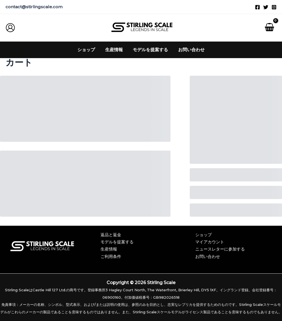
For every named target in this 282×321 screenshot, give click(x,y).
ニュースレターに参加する (221, 249)
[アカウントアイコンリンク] (10, 27)
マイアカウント (210, 241)
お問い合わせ (208, 256)
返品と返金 (111, 234)
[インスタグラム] (274, 7)
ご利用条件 (111, 256)
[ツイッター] (265, 7)
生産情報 (109, 249)
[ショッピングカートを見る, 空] (269, 27)
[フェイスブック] (257, 7)
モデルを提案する (117, 241)
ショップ (204, 234)
